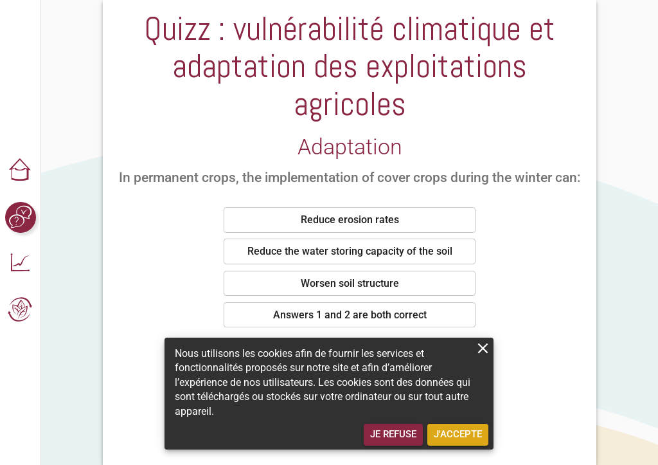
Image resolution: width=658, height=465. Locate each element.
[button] (20, 171)
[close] (483, 348)
